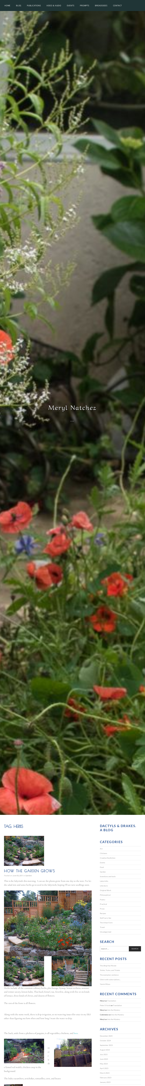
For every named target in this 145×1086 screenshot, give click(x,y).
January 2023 (105, 1082)
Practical (103, 904)
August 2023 (105, 1050)
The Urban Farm (106, 923)
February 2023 (105, 1077)
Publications (34, 5)
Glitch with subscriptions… (110, 979)
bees (76, 1033)
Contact (117, 5)
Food (102, 867)
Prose (102, 909)
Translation (111, 1001)
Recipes (103, 913)
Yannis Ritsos (105, 984)
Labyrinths (104, 881)
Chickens (103, 853)
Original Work (105, 890)
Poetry (102, 900)
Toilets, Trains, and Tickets (110, 970)
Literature (104, 886)
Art (101, 849)
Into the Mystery (113, 1010)
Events (70, 5)
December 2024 (106, 1036)
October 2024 (105, 1040)
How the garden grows (29, 871)
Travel (102, 927)
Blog (18, 5)
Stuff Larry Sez (105, 918)
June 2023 (104, 1059)
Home (7, 5)
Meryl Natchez (72, 406)
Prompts (84, 5)
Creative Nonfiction (107, 858)
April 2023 (104, 1068)
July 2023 (103, 1054)
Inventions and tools (108, 876)
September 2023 (106, 1045)
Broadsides (101, 5)
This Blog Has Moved (108, 966)
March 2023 (104, 1073)
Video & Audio (53, 5)
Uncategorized (105, 932)
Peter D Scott (105, 1005)
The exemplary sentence (109, 975)
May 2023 (104, 1064)
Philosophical (105, 895)
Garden (28, 875)
